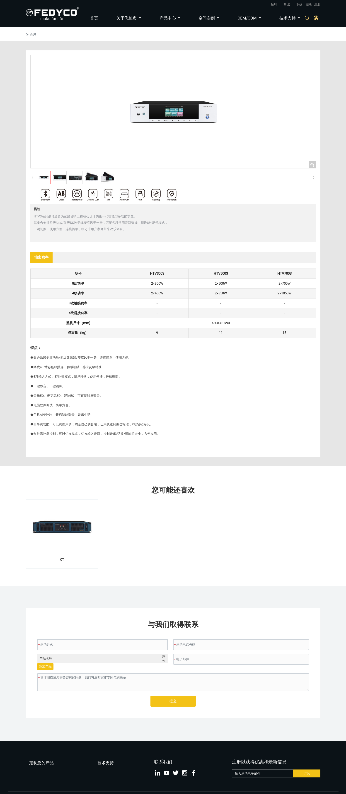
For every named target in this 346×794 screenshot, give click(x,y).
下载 (299, 4)
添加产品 (45, 666)
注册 (317, 4)
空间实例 (208, 18)
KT (62, 560)
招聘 (274, 4)
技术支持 (289, 18)
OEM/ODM (249, 18)
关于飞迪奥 (128, 18)
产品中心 (170, 18)
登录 (309, 4)
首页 (94, 18)
